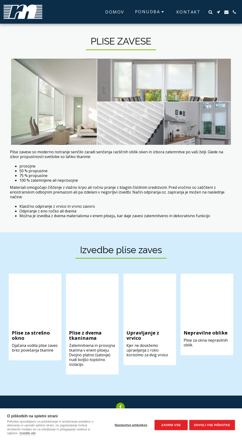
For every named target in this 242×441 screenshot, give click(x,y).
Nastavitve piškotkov (130, 424)
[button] (150, 12)
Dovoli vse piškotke (212, 424)
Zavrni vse (170, 424)
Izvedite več (27, 433)
